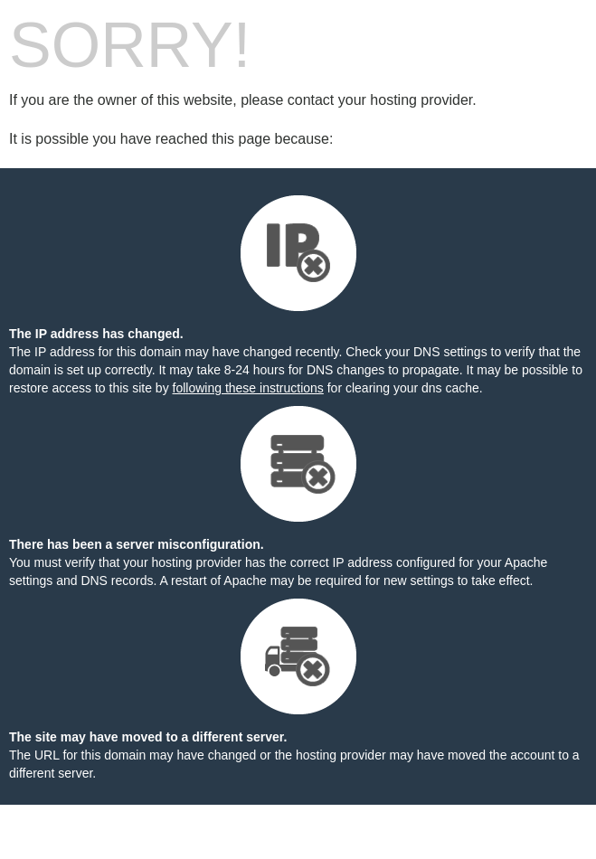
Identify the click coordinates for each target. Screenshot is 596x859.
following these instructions (248, 388)
